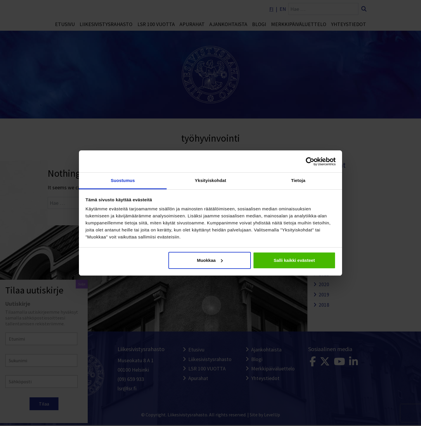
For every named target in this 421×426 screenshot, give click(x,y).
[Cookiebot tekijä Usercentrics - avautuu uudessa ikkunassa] (310, 161)
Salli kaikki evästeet (294, 260)
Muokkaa (209, 260)
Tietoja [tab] (298, 180)
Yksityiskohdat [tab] (210, 180)
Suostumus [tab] (123, 180)
